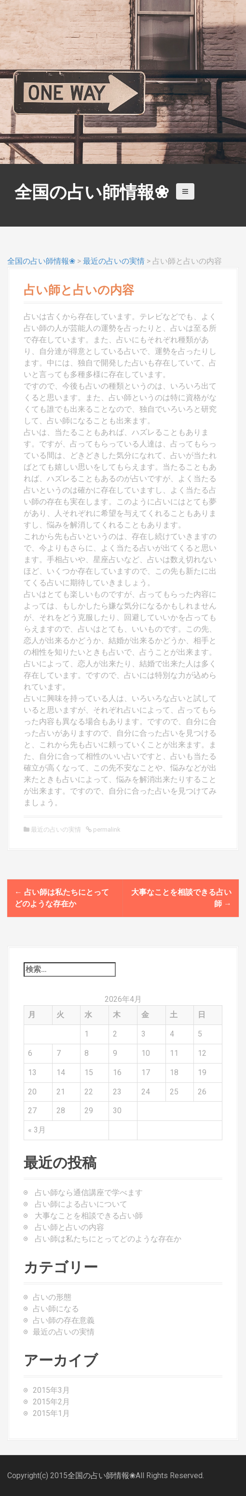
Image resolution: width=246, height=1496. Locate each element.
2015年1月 (51, 1413)
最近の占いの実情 (114, 261)
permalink (106, 829)
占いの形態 (52, 1297)
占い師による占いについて (81, 1204)
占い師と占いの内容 (69, 1227)
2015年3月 (51, 1390)
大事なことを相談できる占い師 (89, 1215)
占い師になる (56, 1308)
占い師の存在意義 (64, 1320)
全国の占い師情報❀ (91, 192)
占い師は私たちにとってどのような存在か (108, 1238)
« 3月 (37, 1129)
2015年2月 (51, 1401)
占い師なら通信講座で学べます (89, 1192)
